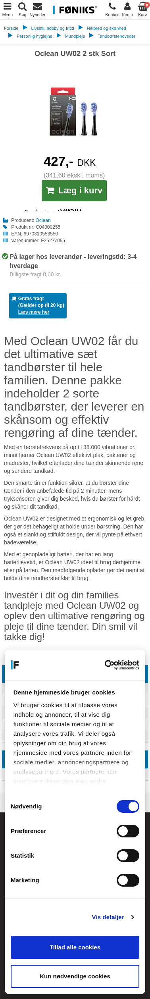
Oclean (43, 220)
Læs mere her (34, 312)
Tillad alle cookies (75, 947)
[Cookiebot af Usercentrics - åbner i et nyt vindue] (106, 665)
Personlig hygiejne (34, 36)
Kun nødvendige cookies (75, 976)
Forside (11, 28)
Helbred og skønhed (106, 28)
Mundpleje (75, 36)
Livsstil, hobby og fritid (52, 28)
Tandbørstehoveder (116, 36)
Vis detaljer (108, 917)
